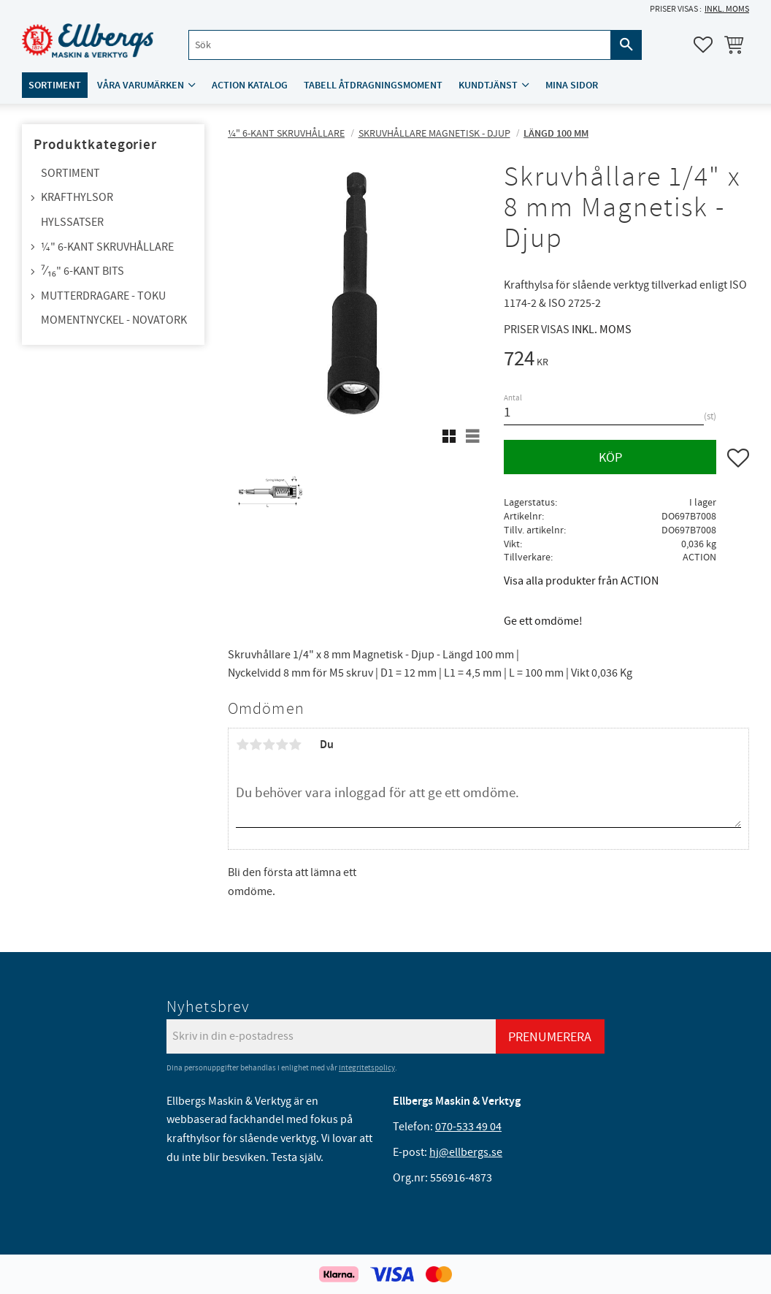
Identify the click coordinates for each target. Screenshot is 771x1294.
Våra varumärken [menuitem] (140, 85)
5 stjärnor (295, 744)
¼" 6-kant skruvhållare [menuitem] (107, 247)
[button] (703, 44)
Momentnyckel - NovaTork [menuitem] (114, 320)
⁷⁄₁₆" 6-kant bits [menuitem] (82, 271)
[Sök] (626, 45)
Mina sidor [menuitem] (571, 85)
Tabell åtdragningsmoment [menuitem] (373, 85)
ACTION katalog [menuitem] (250, 85)
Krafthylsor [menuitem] (77, 197)
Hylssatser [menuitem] (72, 222)
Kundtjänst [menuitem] (488, 85)
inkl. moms (727, 9)
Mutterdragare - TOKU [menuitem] (103, 296)
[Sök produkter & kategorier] (399, 45)
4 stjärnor (281, 744)
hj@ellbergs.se (465, 1152)
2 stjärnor (255, 744)
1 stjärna (242, 744)
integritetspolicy (367, 1067)
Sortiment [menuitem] (54, 85)
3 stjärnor (268, 744)
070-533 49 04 (468, 1126)
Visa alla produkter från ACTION (581, 581)
